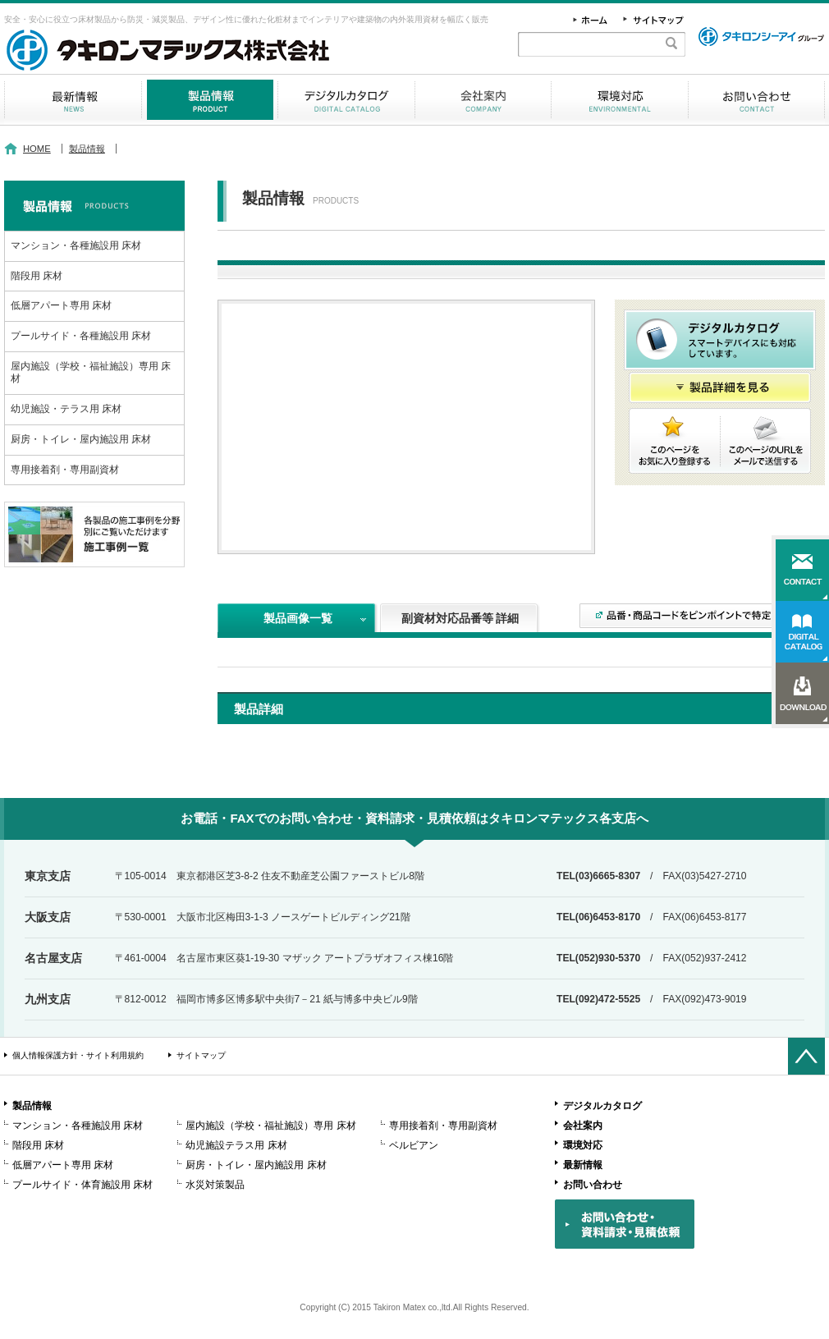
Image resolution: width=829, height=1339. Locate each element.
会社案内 (483, 100)
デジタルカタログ (346, 100)
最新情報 (72, 100)
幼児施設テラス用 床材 (235, 1145)
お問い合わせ (756, 100)
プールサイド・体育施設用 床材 (82, 1184)
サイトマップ (201, 1055)
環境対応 (620, 100)
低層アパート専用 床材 (61, 305)
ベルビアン (413, 1145)
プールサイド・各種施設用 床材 (81, 336)
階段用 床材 (36, 276)
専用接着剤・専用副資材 (65, 469)
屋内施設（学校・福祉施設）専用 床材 (91, 372)
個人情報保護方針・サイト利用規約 (78, 1055)
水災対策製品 (215, 1184)
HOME (37, 149)
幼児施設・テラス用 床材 (66, 409)
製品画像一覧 (297, 618)
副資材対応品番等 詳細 (460, 618)
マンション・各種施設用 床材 (76, 245)
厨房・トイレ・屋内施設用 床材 (81, 439)
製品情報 (209, 100)
